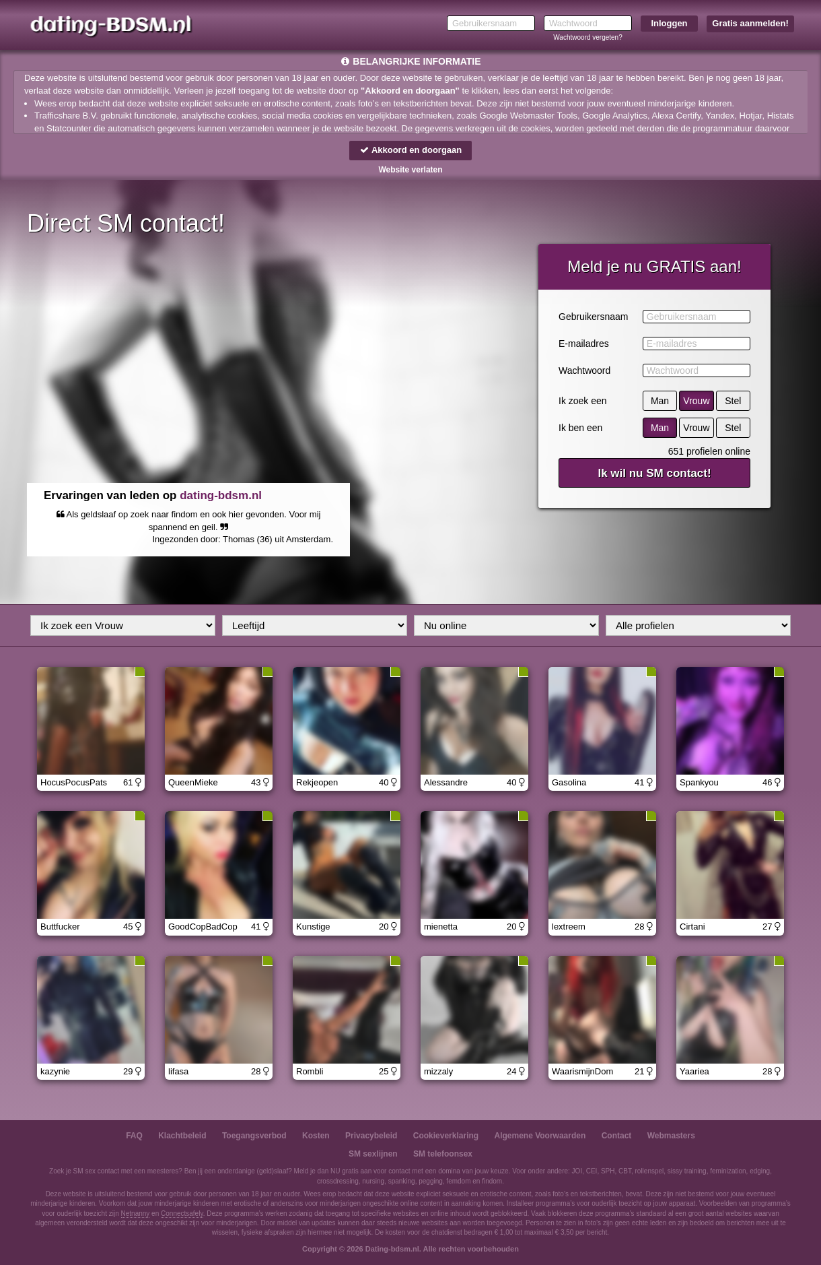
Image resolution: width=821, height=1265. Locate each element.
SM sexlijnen (373, 1154)
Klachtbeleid (182, 1135)
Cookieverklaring (445, 1135)
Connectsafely (182, 1213)
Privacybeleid (371, 1135)
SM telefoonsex (442, 1154)
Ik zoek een (583, 400)
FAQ (134, 1135)
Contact (617, 1135)
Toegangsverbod (254, 1135)
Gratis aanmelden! (750, 23)
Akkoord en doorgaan (410, 150)
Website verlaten (410, 169)
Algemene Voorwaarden (539, 1135)
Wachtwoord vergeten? (587, 37)
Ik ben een (580, 427)
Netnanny (135, 1213)
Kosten (316, 1135)
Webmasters (671, 1135)
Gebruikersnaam (594, 316)
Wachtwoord (584, 370)
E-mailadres (584, 343)
